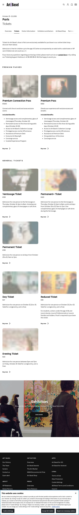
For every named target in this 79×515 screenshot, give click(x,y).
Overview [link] (8, 31)
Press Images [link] (31, 492)
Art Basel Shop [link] (61, 31)
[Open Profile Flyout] (68, 4)
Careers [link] (5, 469)
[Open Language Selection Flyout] (75, 4)
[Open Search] (63, 4)
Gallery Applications (9, 492)
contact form (62, 55)
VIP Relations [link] (7, 485)
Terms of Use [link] (56, 476)
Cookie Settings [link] (57, 482)
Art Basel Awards (33, 465)
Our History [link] (6, 462)
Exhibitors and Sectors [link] (45, 31)
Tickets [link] (16, 31)
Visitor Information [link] (28, 31)
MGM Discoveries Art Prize (36, 472)
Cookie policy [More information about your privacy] (56, 509)
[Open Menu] (3, 4)
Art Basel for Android (59, 465)
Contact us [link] (6, 472)
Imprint (54, 489)
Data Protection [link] (57, 479)
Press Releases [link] (32, 489)
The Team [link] (5, 465)
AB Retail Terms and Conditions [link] (63, 485)
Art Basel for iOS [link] (57, 462)
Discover (39, 414)
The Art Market (32, 469)
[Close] (75, 496)
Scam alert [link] (6, 475)
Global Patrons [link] (7, 489)
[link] (13, 4)
